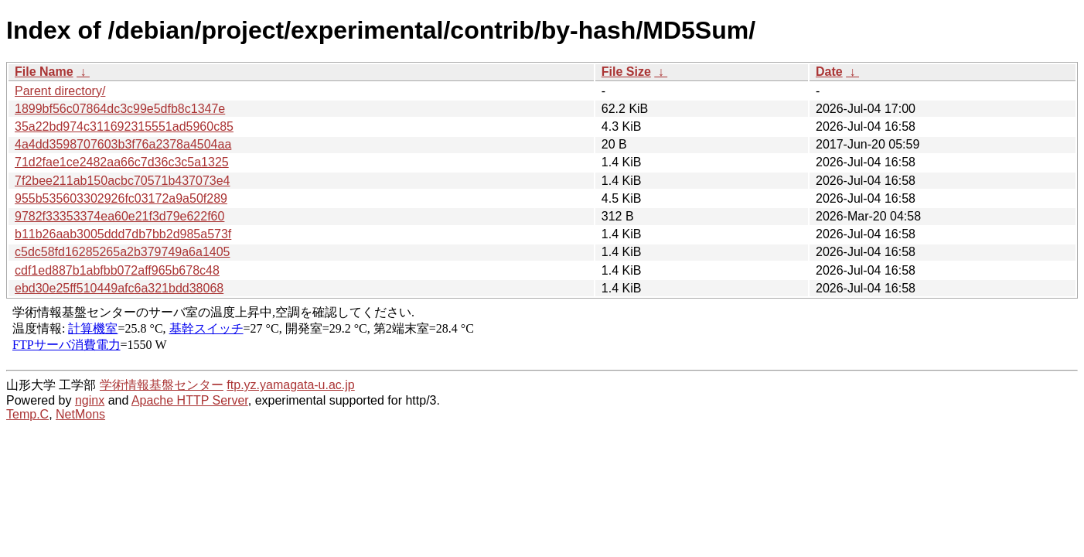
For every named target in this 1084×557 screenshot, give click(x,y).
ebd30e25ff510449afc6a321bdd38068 (119, 288)
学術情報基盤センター (161, 384)
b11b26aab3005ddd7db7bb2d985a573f (123, 234)
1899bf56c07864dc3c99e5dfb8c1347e (120, 108)
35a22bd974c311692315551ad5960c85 (124, 126)
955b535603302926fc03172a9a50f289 (121, 198)
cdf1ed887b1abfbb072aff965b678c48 (117, 270)
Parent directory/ (60, 90)
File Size (626, 71)
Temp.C (27, 414)
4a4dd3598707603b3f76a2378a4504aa (123, 144)
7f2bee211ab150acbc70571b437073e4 (122, 180)
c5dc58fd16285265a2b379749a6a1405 (122, 251)
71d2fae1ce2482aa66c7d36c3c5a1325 (122, 162)
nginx (89, 400)
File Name (44, 71)
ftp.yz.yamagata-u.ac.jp (290, 384)
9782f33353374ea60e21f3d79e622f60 (119, 216)
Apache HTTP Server (189, 400)
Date (829, 71)
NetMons (80, 414)
